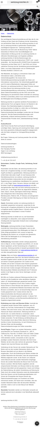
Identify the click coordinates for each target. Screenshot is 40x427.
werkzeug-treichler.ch (19, 2)
